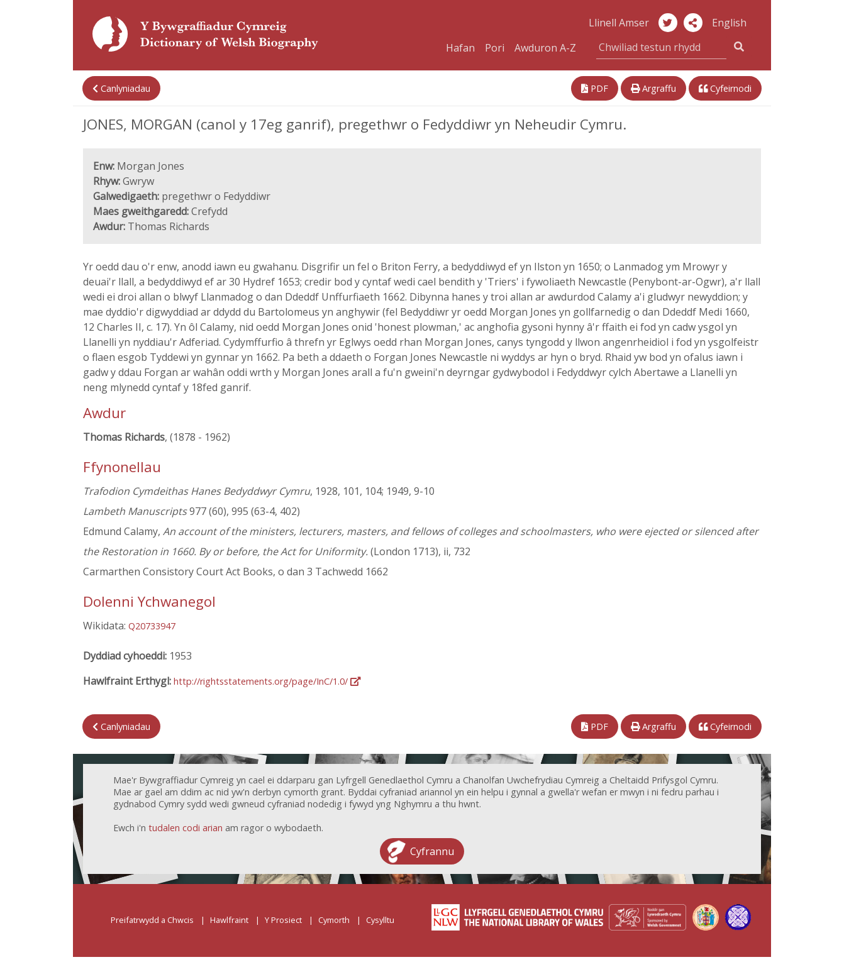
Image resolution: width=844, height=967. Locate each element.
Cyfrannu (432, 851)
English (729, 23)
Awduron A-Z (545, 48)
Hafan (460, 48)
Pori (494, 48)
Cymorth (334, 920)
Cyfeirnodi (725, 88)
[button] (693, 22)
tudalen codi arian (185, 828)
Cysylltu (380, 920)
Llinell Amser (619, 23)
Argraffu (653, 88)
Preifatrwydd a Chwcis (152, 920)
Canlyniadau (121, 88)
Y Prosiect (283, 920)
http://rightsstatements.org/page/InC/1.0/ (267, 681)
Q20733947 (151, 626)
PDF (594, 88)
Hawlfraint (229, 920)
